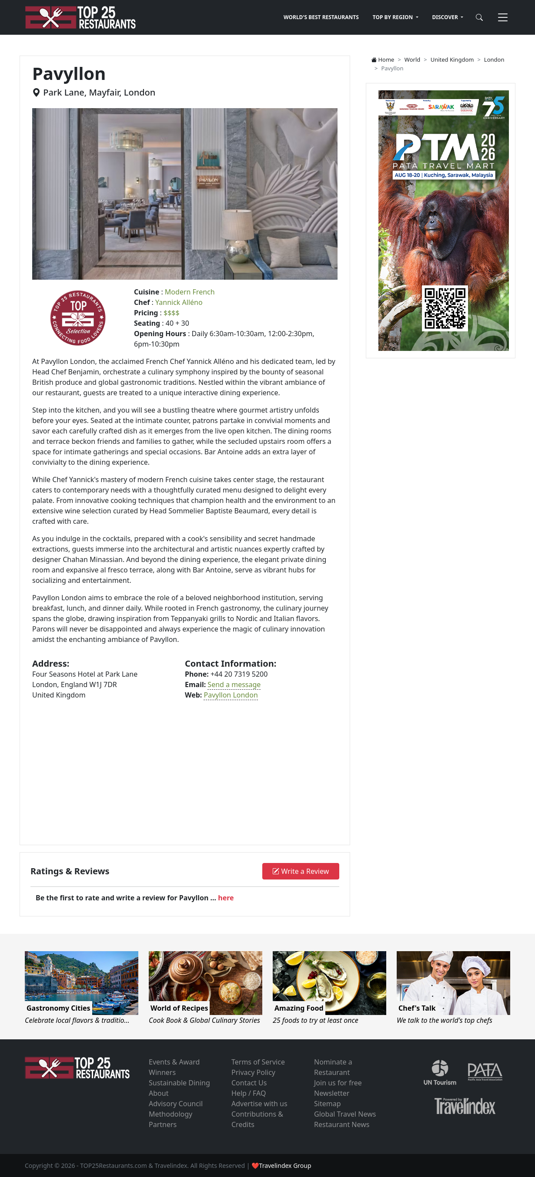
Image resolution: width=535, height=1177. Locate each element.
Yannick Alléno (179, 302)
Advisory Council (176, 1103)
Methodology (170, 1114)
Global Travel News (345, 1114)
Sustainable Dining (179, 1083)
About (158, 1093)
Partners (163, 1124)
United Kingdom (452, 59)
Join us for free (338, 1083)
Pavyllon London (230, 695)
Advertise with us (259, 1103)
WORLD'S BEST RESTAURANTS (321, 17)
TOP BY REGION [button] (394, 17)
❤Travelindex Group (281, 1165)
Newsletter (331, 1093)
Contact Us (249, 1083)
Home (382, 59)
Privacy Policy (253, 1072)
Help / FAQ (248, 1093)
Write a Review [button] (300, 871)
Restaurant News (341, 1124)
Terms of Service (258, 1062)
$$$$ (172, 312)
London (494, 59)
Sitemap (327, 1103)
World (412, 59)
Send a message (234, 684)
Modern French (190, 292)
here (226, 898)
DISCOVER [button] (445, 17)
